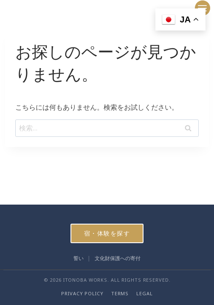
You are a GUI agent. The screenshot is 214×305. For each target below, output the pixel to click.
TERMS (120, 293)
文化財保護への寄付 (118, 258)
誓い (78, 258)
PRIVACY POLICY (82, 293)
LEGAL (144, 293)
